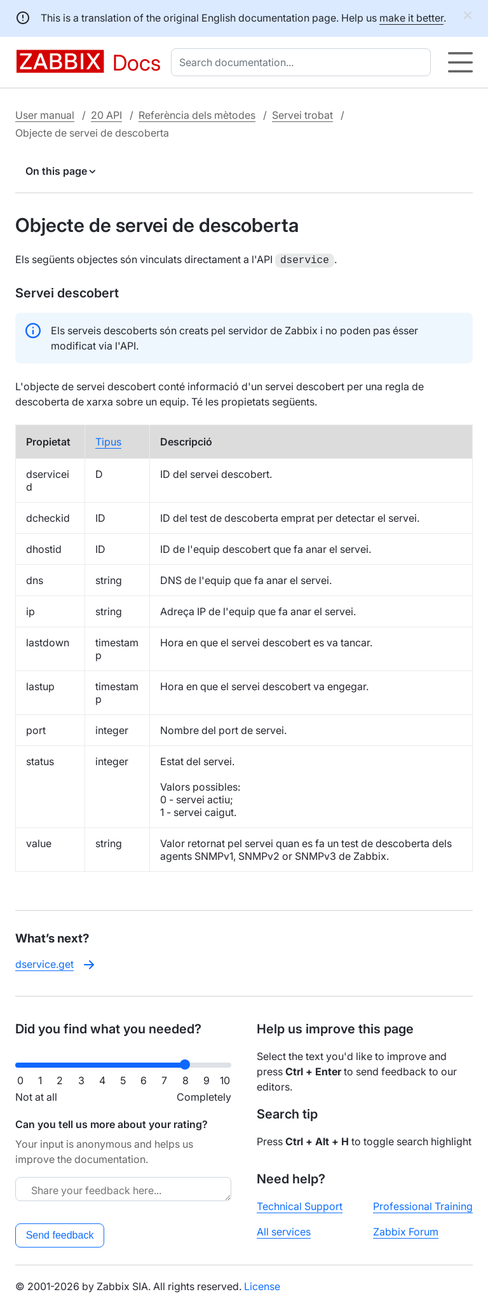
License (262, 1285)
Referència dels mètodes (197, 115)
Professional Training (423, 1205)
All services (284, 1230)
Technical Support (299, 1205)
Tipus (108, 440)
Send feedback (60, 1233)
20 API (106, 115)
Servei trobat (302, 115)
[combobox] (303, 62)
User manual (44, 115)
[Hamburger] (460, 62)
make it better (411, 17)
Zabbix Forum (405, 1230)
